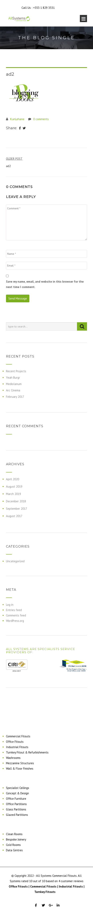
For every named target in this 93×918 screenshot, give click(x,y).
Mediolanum (14, 384)
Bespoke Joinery (16, 839)
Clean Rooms (14, 834)
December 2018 (16, 501)
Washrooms (13, 758)
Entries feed (14, 610)
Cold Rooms (13, 845)
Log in (9, 604)
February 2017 (15, 397)
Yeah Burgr (13, 377)
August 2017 (14, 516)
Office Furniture (16, 798)
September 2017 (16, 508)
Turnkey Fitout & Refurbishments (27, 752)
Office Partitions (16, 804)
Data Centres (14, 850)
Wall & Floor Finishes (19, 768)
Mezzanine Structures (20, 763)
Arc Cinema (13, 390)
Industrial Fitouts (17, 747)
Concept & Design (17, 793)
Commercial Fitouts (18, 736)
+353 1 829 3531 (44, 8)
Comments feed (16, 615)
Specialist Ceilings (17, 788)
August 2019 (14, 486)
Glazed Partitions (17, 815)
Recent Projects (16, 371)
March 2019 (13, 494)
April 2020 (12, 479)
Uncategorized (15, 561)
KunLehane (17, 119)
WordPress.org (15, 621)
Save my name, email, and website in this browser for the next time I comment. (45, 284)
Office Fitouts (15, 742)
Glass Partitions (16, 809)
